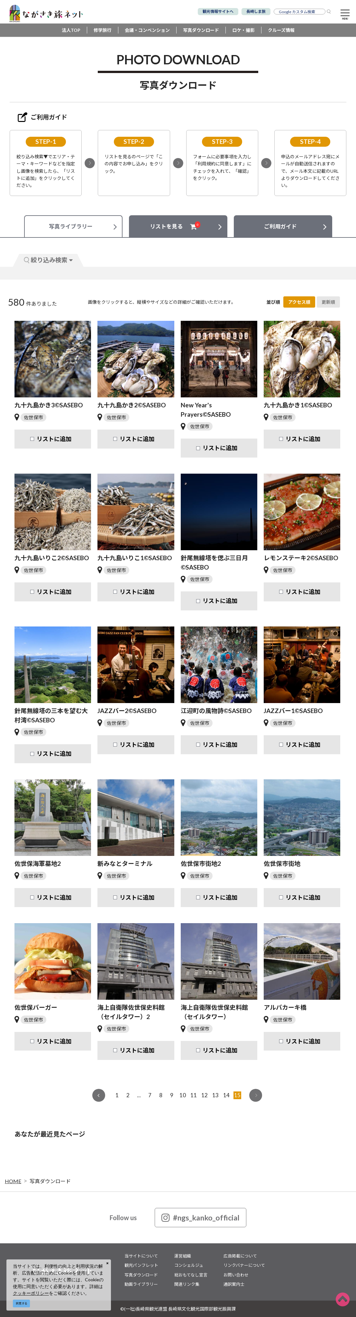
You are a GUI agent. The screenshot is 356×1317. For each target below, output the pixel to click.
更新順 (328, 302)
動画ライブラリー (141, 1284)
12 (204, 1095)
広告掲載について (240, 1255)
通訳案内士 (234, 1284)
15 (237, 1095)
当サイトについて (141, 1255)
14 (226, 1095)
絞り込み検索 (48, 260)
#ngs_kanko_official (200, 1217)
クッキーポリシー (31, 1293)
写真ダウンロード (201, 30)
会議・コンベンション (147, 30)
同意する (21, 1303)
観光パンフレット (141, 1265)
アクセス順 (299, 302)
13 (215, 1095)
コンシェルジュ (188, 1265)
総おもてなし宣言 (190, 1274)
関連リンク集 (186, 1284)
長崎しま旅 (256, 11)
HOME (13, 1181)
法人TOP (71, 30)
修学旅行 (103, 30)
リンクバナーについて (244, 1265)
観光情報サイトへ (218, 11)
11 (193, 1095)
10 (182, 1095)
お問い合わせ (236, 1274)
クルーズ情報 (281, 30)
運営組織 (182, 1255)
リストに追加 (54, 438)
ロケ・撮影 (243, 30)
